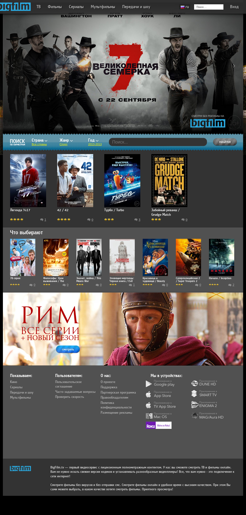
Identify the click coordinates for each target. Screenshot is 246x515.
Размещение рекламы (116, 413)
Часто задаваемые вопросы (75, 392)
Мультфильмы (103, 6)
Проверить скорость (69, 397)
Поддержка (109, 387)
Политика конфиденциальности (116, 405)
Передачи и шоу (136, 6)
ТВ (39, 6)
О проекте (108, 382)
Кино (13, 382)
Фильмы (55, 6)
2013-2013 (95, 144)
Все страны (39, 144)
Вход (234, 6)
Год (93, 140)
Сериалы (76, 6)
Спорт (64, 144)
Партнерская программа (118, 392)
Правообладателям (114, 397)
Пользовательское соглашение (68, 384)
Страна (39, 140)
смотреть (68, 349)
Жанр (66, 140)
